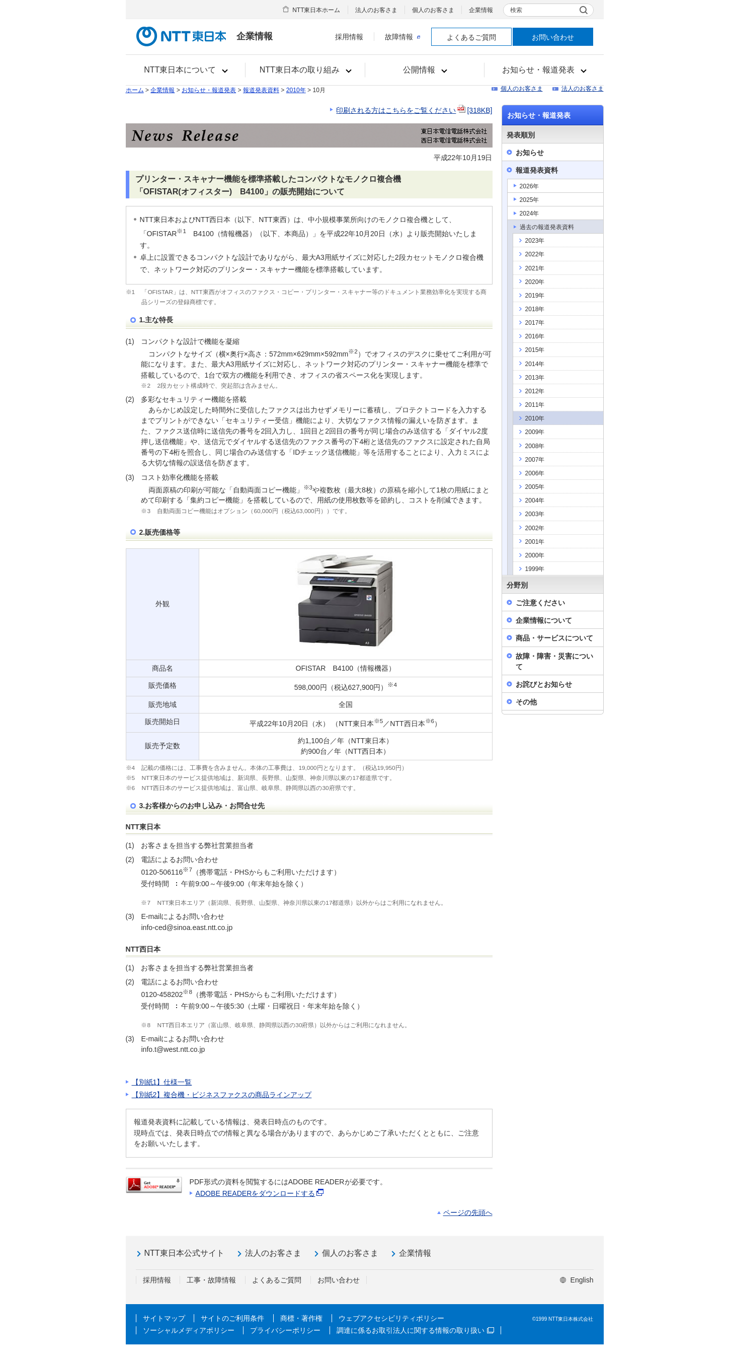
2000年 (535, 555)
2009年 (535, 432)
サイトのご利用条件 (232, 1318)
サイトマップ (164, 1318)
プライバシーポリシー (285, 1330)
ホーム (135, 90)
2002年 (535, 528)
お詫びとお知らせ (544, 684)
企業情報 (481, 10)
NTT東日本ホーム (316, 10)
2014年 (535, 364)
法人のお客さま (376, 10)
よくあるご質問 (471, 37)
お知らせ (530, 153)
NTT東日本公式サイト (184, 1253)
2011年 (535, 404)
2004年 (535, 500)
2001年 (535, 541)
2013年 (535, 377)
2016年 (535, 336)
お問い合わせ (553, 37)
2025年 (529, 199)
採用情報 (349, 37)
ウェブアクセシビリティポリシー (391, 1318)
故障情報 (402, 37)
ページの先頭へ (468, 1212)
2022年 (535, 254)
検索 (516, 10)
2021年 (535, 268)
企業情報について (544, 620)
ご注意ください (540, 603)
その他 (526, 702)
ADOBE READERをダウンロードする (261, 1193)
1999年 (535, 569)
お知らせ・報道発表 (209, 90)
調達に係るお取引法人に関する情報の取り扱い (415, 1330)
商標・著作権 (301, 1318)
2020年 (535, 281)
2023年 (535, 240)
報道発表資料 (261, 90)
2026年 (529, 186)
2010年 (296, 90)
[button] (186, 70)
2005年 (535, 486)
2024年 (529, 213)
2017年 (535, 322)
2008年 (535, 446)
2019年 (535, 295)
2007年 (535, 459)
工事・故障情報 (211, 1280)
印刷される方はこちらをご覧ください (414, 110)
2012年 (535, 391)
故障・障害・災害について (554, 661)
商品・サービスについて (554, 638)
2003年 (535, 514)
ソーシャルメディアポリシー (188, 1330)
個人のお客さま (433, 10)
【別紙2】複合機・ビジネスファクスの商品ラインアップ (222, 1095)
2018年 (535, 309)
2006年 (535, 473)
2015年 (535, 349)
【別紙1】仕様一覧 (162, 1082)
